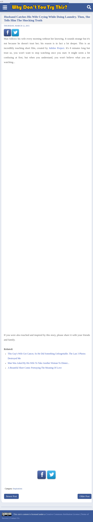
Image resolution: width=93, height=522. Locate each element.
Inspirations (17, 489)
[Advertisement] (46, 284)
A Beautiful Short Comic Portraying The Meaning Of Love (35, 368)
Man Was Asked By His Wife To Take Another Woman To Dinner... (38, 363)
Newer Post (11, 496)
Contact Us (14, 518)
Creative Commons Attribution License (63, 514)
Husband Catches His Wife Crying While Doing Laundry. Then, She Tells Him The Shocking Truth (47, 18)
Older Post (84, 496)
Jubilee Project (56, 48)
